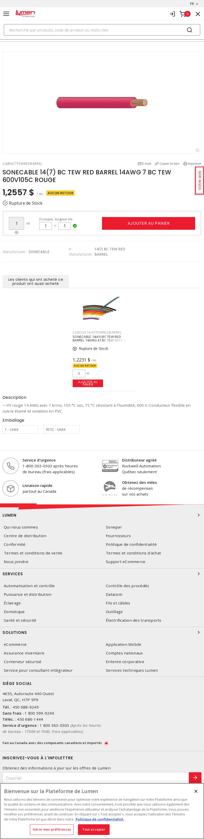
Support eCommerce (125, 561)
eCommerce (15, 644)
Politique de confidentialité (131, 544)
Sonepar (114, 527)
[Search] (102, 30)
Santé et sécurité (20, 620)
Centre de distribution (25, 535)
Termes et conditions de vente (33, 553)
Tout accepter (94, 829)
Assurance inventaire (24, 653)
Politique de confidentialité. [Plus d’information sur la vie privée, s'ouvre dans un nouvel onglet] (99, 819)
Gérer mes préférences (52, 829)
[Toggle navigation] (6, 14)
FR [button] (192, 3)
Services (102, 574)
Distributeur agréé (139, 460)
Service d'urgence (39, 460)
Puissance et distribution (27, 594)
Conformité (15, 544)
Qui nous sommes (21, 527)
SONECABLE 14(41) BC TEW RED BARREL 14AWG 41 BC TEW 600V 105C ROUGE (102, 340)
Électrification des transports (133, 620)
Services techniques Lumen (132, 670)
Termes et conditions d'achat (133, 553)
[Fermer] (195, 791)
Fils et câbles (118, 603)
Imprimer (194, 163)
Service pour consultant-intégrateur (38, 670)
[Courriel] (96, 778)
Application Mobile (123, 644)
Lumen (102, 515)
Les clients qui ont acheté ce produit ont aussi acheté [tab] (35, 281)
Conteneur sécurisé (23, 661)
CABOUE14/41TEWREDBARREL (97, 332)
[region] (102, 811)
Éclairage (12, 603)
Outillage (114, 611)
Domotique (14, 611)
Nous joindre (16, 561)
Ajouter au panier (149, 223)
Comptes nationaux (124, 653)
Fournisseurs (118, 535)
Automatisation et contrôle (29, 585)
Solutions (102, 632)
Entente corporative (125, 661)
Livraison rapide (37, 485)
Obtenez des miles (139, 482)
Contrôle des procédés (127, 585)
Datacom (114, 594)
